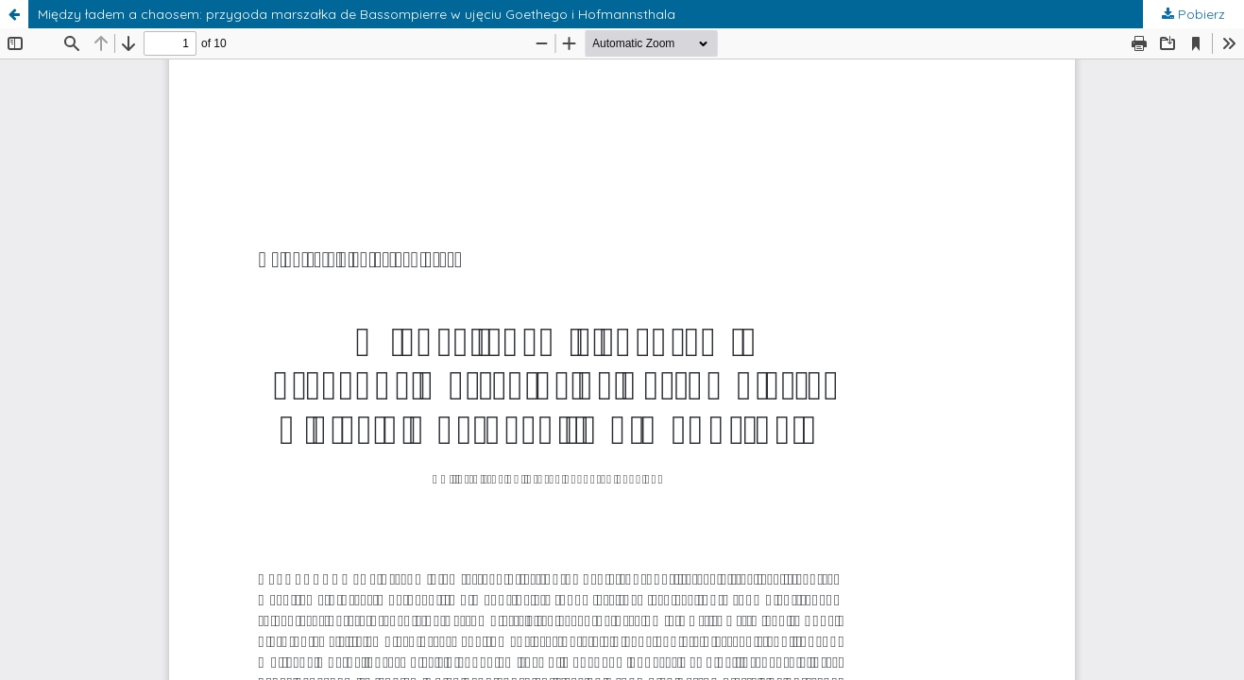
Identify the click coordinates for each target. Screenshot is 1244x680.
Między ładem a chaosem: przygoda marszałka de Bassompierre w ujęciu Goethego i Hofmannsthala (356, 14)
